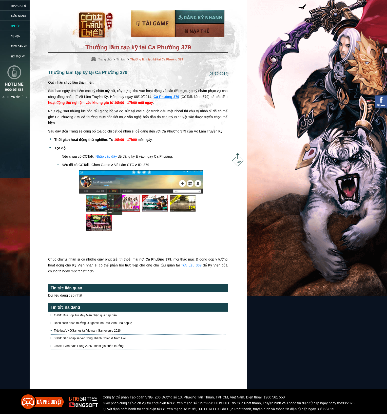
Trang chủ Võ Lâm (94, 24)
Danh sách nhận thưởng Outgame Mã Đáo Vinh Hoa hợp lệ (93, 323)
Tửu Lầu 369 (191, 265)
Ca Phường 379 (166, 97)
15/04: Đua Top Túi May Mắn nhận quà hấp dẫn (85, 315)
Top (238, 160)
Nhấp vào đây (106, 156)
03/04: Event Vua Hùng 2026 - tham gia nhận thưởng (88, 346)
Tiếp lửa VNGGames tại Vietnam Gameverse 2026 (87, 330)
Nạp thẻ (200, 30)
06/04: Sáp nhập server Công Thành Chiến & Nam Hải (90, 338)
